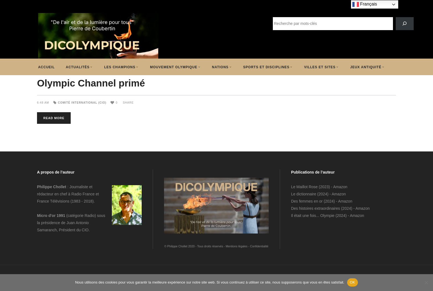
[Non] (426, 282)
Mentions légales (236, 246)
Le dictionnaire (303, 194)
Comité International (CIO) (82, 102)
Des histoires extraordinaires (315, 208)
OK (352, 282)
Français (364, 4)
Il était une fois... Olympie (312, 215)
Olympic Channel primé (91, 83)
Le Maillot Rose (305, 187)
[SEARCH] (405, 23)
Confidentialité (259, 246)
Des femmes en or (307, 201)
